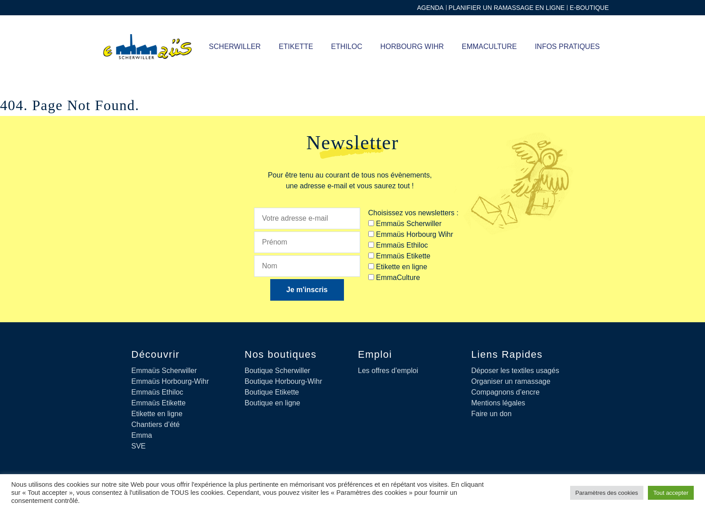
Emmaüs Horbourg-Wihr (170, 381)
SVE (138, 446)
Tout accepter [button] (670, 492)
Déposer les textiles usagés (515, 370)
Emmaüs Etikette (158, 403)
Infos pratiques (567, 46)
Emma (141, 435)
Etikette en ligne (157, 414)
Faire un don (491, 414)
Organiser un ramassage (510, 381)
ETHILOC (346, 46)
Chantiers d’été (155, 424)
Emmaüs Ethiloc (157, 392)
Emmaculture (489, 46)
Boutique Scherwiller (277, 370)
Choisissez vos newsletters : (413, 213)
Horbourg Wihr (412, 46)
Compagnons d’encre (505, 392)
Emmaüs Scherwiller (164, 370)
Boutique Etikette (272, 392)
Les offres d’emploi (388, 370)
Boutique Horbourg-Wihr (283, 381)
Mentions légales (498, 403)
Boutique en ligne (272, 403)
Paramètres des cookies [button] (607, 492)
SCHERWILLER (235, 46)
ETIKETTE (296, 46)
